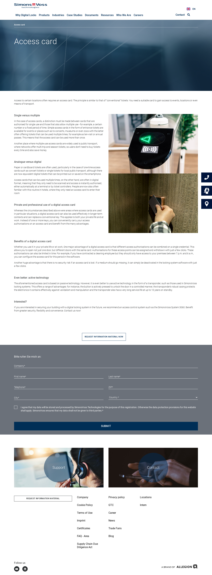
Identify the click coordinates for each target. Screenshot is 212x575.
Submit (106, 426)
